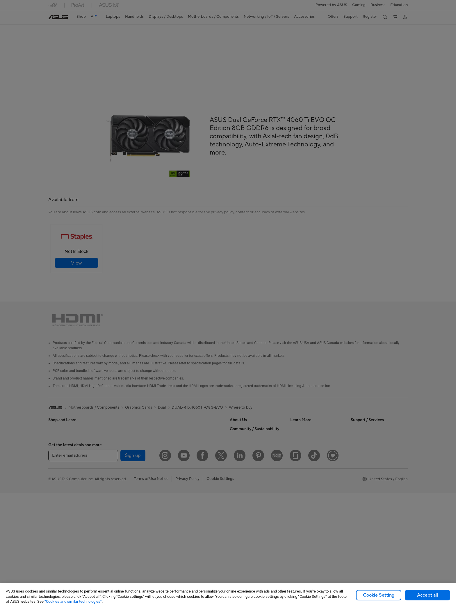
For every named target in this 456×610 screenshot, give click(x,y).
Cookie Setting (378, 595)
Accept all (427, 595)
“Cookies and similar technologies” (73, 601)
